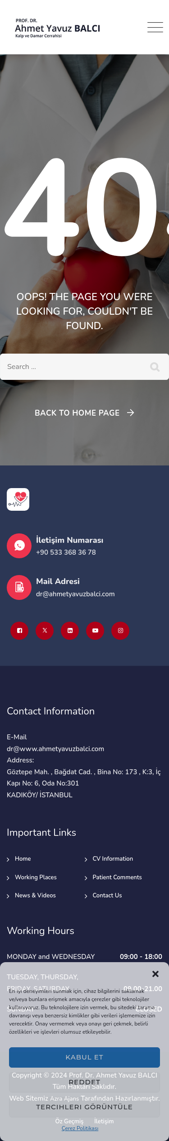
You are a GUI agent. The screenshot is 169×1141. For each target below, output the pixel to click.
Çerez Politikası (80, 1128)
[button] (155, 973)
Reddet (84, 1082)
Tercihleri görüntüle (84, 1107)
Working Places (36, 877)
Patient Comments (117, 877)
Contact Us (107, 896)
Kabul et (84, 1057)
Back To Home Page (77, 413)
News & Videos (35, 896)
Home (23, 859)
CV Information (113, 859)
